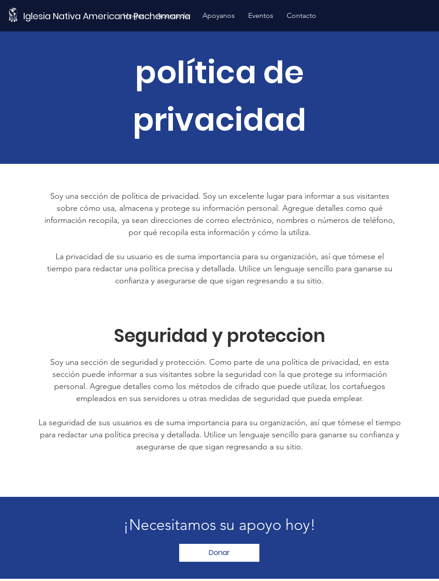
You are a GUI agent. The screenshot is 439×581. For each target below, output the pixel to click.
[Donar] (219, 553)
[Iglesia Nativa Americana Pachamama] (108, 15)
